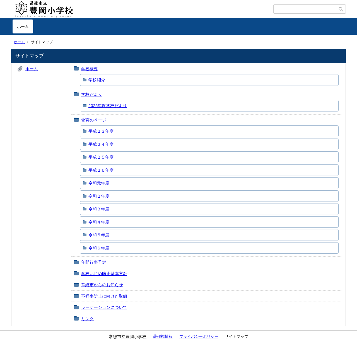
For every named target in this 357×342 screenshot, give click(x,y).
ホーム (23, 26)
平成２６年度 (101, 170)
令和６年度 (98, 248)
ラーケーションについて (104, 307)
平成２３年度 (101, 131)
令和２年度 (98, 196)
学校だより (91, 94)
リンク (87, 318)
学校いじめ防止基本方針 (104, 273)
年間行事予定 (93, 262)
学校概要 (89, 68)
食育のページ (93, 120)
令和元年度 (98, 183)
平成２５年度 (101, 157)
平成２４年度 (101, 144)
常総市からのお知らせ (102, 284)
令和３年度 (98, 209)
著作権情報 (163, 336)
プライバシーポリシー (198, 336)
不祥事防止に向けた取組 (104, 296)
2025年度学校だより (107, 105)
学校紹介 (96, 79)
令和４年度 (98, 222)
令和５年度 (98, 234)
